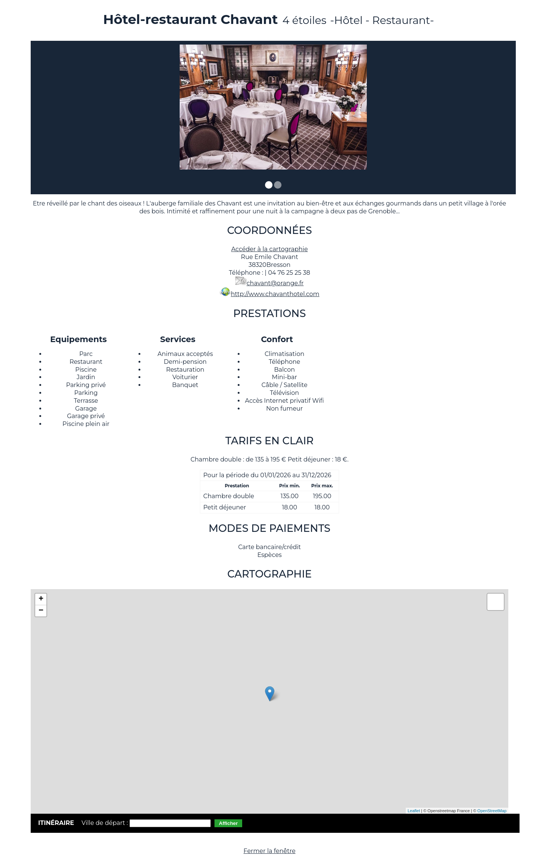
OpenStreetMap (491, 810)
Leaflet (414, 810)
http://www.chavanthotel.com (275, 294)
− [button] (41, 610)
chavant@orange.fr (275, 283)
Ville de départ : (106, 822)
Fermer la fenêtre (270, 851)
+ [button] (41, 599)
